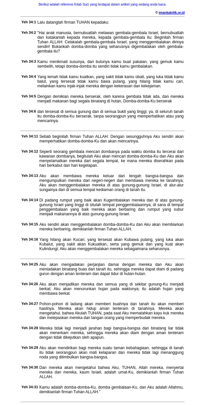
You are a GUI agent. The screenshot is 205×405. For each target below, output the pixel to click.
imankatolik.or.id (172, 12)
